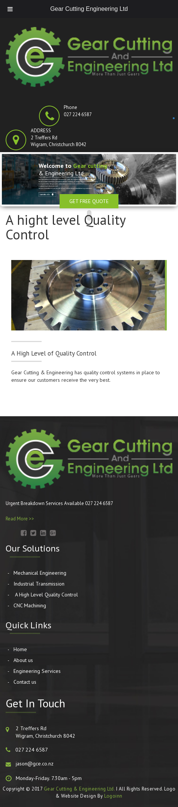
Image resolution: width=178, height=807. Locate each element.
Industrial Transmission (38, 583)
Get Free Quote (89, 201)
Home (20, 649)
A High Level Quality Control (45, 594)
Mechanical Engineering (39, 572)
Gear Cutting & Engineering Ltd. (79, 789)
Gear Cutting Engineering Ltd (89, 9)
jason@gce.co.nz (35, 763)
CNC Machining (29, 605)
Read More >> (20, 519)
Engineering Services (37, 671)
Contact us (24, 681)
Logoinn (113, 796)
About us (23, 660)
